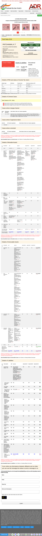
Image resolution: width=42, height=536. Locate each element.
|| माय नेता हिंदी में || (4, 13)
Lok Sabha (7, 11)
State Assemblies (14, 11)
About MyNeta (38, 13)
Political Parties (28, 11)
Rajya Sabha (21, 11)
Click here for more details (30, 50)
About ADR (32, 13)
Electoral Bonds (35, 11)
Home (2, 11)
